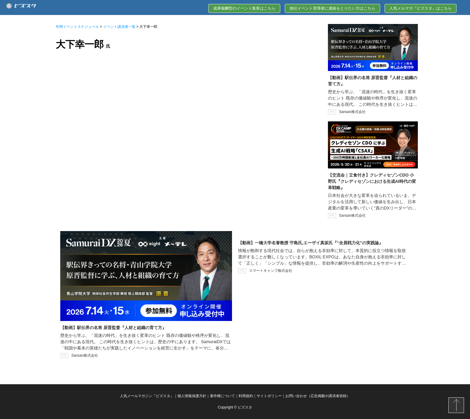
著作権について (222, 396)
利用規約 (246, 396)
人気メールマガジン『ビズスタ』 (147, 396)
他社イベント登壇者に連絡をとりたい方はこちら (332, 8)
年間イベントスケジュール (77, 27)
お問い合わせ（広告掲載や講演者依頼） (317, 396)
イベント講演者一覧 (119, 27)
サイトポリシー (269, 396)
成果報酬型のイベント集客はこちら (244, 8)
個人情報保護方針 (191, 396)
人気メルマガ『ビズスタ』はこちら (420, 8)
